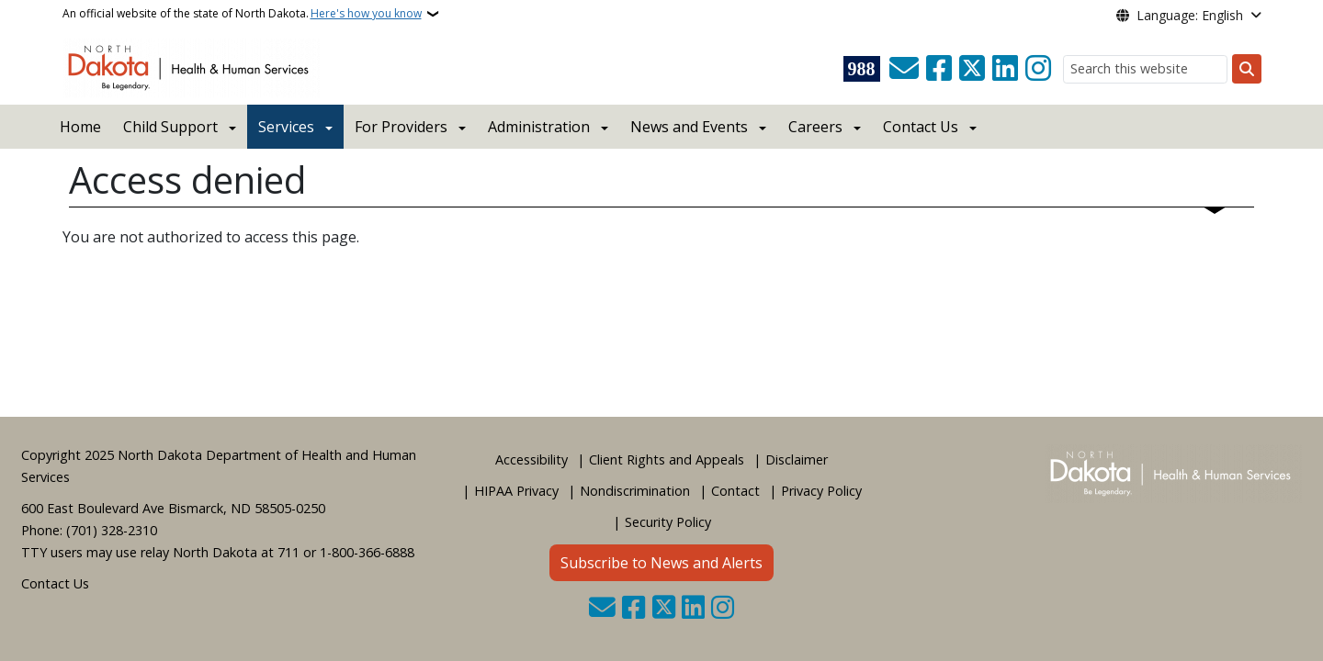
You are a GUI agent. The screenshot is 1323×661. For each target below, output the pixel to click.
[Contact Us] (904, 68)
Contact (735, 490)
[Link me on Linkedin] (1005, 68)
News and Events (689, 127)
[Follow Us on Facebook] (939, 68)
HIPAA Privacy (516, 490)
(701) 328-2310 (111, 530)
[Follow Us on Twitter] (972, 68)
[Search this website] (1145, 69)
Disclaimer (796, 459)
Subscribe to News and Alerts (661, 563)
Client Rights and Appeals (666, 459)
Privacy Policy (821, 490)
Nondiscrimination (635, 490)
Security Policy (668, 522)
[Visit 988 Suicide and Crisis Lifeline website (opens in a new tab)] (862, 69)
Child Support (170, 127)
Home (80, 127)
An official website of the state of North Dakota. (242, 14)
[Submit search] (1246, 69)
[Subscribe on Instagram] (1038, 68)
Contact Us (55, 583)
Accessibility (531, 459)
